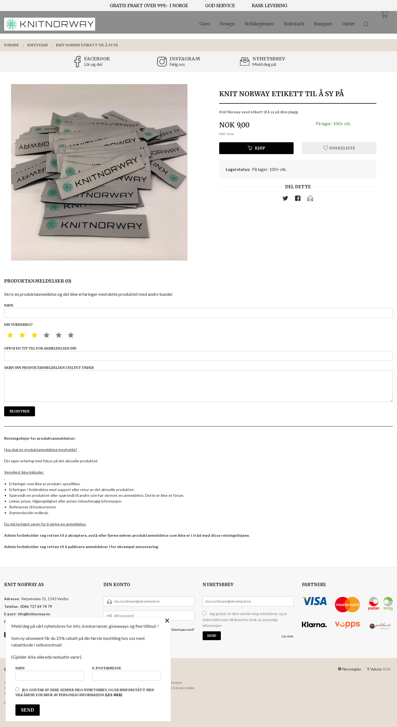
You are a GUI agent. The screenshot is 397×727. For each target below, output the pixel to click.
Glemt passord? (182, 629)
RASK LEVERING (269, 5)
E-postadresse (126, 673)
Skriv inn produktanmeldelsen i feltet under (198, 384)
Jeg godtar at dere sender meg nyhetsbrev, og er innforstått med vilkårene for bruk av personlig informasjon (245, 619)
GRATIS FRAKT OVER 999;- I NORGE (149, 5)
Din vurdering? (18, 325)
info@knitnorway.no (34, 614)
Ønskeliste (339, 148)
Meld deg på (264, 64)
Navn (198, 310)
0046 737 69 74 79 (36, 606)
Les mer (287, 636)
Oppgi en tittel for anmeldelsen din (198, 353)
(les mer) (113, 695)
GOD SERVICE (220, 5)
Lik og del (93, 64)
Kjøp (256, 148)
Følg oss (177, 64)
